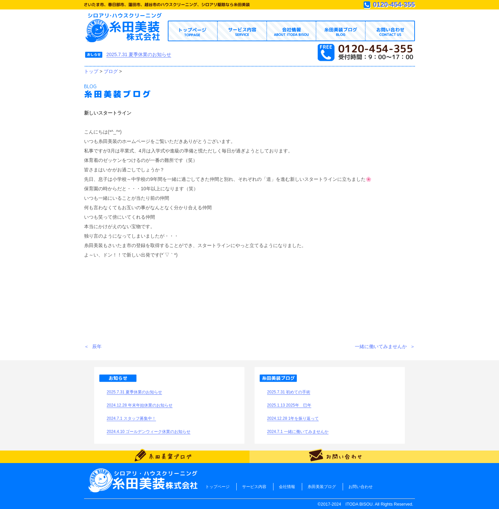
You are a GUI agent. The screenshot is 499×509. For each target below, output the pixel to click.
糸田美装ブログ (322, 486)
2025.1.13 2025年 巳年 (289, 405)
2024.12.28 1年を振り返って (293, 418)
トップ (91, 71)
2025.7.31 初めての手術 (288, 392)
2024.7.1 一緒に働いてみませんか (298, 431)
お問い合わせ (360, 486)
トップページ (217, 486)
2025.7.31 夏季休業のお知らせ (138, 54)
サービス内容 (254, 486)
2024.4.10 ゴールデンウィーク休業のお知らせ (148, 431)
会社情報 (287, 486)
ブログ (111, 71)
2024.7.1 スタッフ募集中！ (131, 418)
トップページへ (124, 28)
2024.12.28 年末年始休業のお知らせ (140, 405)
